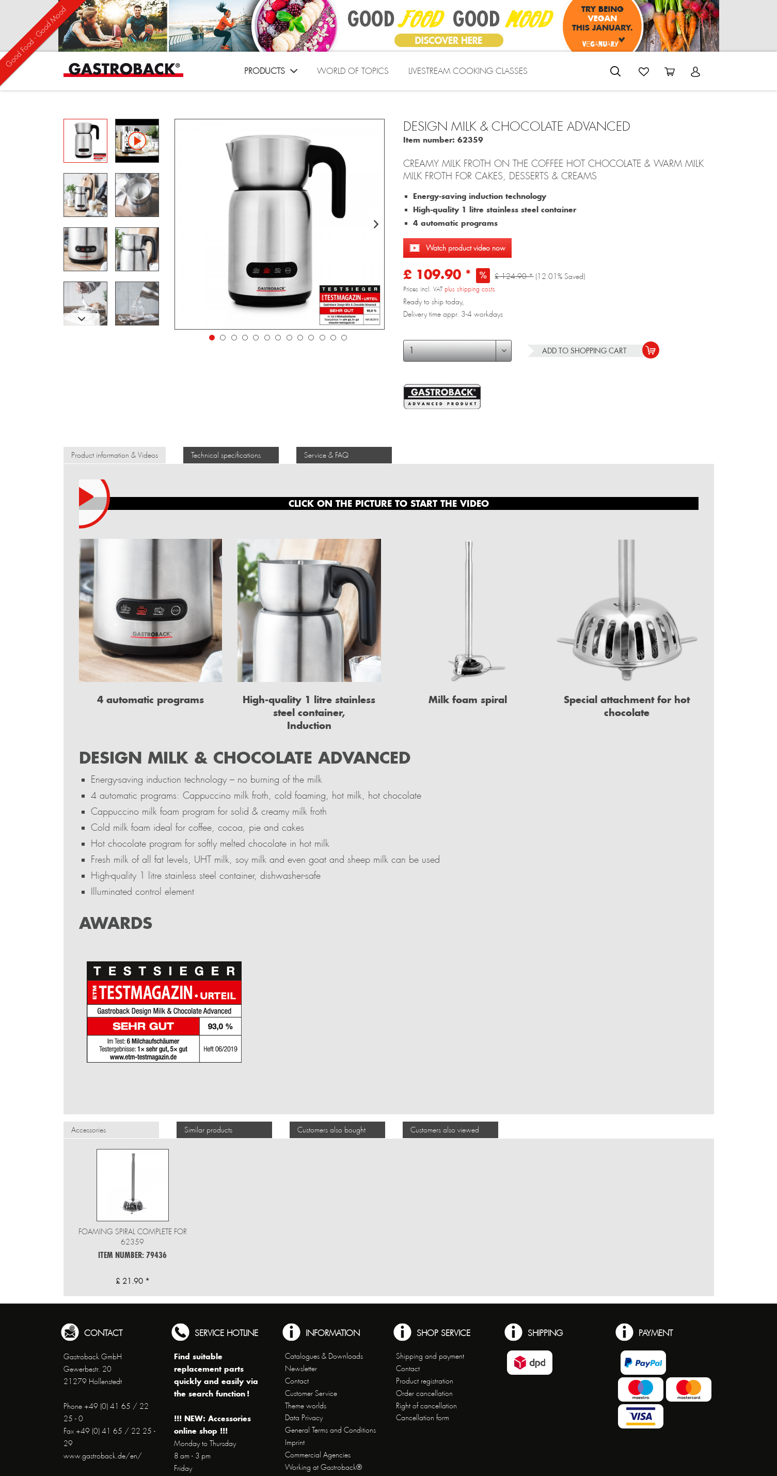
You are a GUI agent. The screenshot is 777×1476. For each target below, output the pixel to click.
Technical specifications (226, 455)
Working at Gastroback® (323, 1467)
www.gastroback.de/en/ (103, 1456)
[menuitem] (271, 73)
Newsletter (301, 1368)
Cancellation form (422, 1417)
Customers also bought (331, 1130)
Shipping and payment (430, 1356)
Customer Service (311, 1393)
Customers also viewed (444, 1130)
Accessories (88, 1130)
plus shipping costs (470, 289)
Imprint (295, 1442)
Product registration (424, 1381)
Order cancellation (424, 1393)
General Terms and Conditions (330, 1430)
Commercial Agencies (318, 1454)
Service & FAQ (326, 455)
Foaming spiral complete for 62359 (132, 1237)
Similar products (208, 1130)
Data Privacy (304, 1417)
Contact (297, 1381)
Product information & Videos (114, 455)
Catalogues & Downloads (324, 1356)
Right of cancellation (426, 1405)
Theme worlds (305, 1405)
